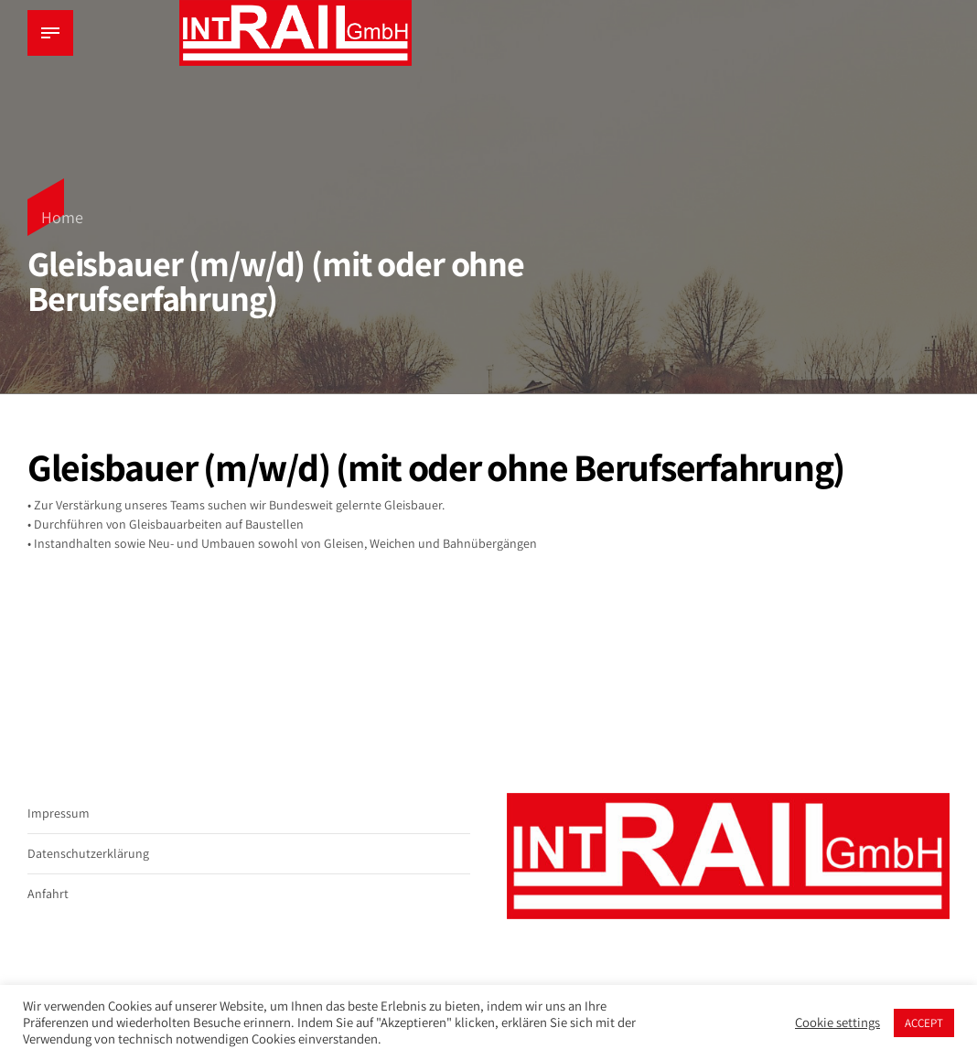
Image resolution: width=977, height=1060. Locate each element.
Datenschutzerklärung (88, 853)
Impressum (58, 813)
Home (62, 217)
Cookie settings (837, 1022)
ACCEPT (924, 1023)
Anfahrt (48, 893)
